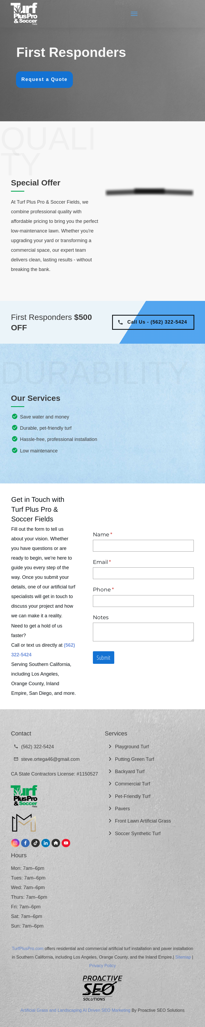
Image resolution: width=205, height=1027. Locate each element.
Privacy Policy (102, 965)
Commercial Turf (133, 783)
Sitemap (183, 957)
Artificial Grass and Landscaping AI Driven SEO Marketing (76, 1010)
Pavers (122, 808)
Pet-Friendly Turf (133, 796)
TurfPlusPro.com (28, 948)
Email (114, 562)
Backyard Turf (130, 771)
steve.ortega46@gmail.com (50, 759)
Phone (115, 589)
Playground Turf (132, 746)
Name (114, 534)
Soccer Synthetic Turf (138, 833)
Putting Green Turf (135, 759)
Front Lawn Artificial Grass (143, 821)
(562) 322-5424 (37, 746)
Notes (101, 617)
